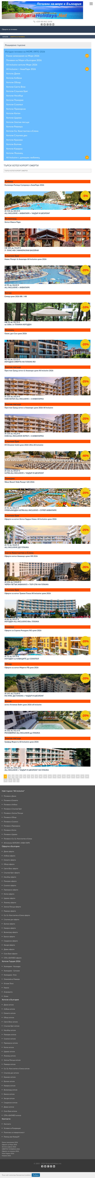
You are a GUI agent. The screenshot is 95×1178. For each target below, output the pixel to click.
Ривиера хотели (9, 1064)
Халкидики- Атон (10, 975)
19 (82, 776)
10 (40, 776)
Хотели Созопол (14, 104)
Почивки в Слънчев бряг (13, 809)
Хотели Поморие (15, 100)
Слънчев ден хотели (11, 1073)
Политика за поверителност (14, 1132)
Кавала (6, 988)
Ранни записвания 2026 (10, 1142)
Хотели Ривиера (14, 126)
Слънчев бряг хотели (11, 1026)
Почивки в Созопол (11, 822)
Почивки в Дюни (10, 796)
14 (59, 776)
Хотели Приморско (16, 108)
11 (45, 776)
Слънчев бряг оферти (12, 873)
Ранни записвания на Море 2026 (47, 56)
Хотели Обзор (13, 82)
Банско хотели (9, 1094)
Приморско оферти (11, 890)
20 (87, 776)
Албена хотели (9, 1009)
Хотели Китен (13, 113)
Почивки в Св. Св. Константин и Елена (18, 839)
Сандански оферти (11, 941)
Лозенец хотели (10, 1056)
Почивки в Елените (11, 800)
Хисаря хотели (9, 1098)
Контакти (7, 1124)
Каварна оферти (10, 928)
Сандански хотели (10, 1103)
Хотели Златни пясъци (17, 122)
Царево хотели (9, 1051)
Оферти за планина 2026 (10, 1151)
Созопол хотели (10, 1039)
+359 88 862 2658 (43, 21)
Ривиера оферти (10, 911)
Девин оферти (9, 949)
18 (78, 776)
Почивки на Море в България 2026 (24, 60)
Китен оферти (9, 894)
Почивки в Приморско (12, 826)
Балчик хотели (9, 1081)
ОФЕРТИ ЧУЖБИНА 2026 (11, 1149)
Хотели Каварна (14, 148)
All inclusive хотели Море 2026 (21, 64)
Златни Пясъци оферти (12, 907)
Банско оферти (9, 937)
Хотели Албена (14, 78)
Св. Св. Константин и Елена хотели (16, 1069)
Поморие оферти (10, 881)
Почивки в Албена (10, 805)
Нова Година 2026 (8, 1153)
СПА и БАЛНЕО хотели (12, 1115)
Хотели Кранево (14, 139)
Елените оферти (10, 860)
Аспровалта (8, 992)
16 (68, 776)
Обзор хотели (9, 1017)
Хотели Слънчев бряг (17, 91)
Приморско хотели (11, 1043)
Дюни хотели (9, 1005)
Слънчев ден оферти (11, 919)
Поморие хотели (10, 1035)
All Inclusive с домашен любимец (47, 157)
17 (73, 776)
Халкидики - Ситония (12, 971)
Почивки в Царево (10, 834)
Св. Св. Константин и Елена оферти (17, 915)
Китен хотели (9, 1047)
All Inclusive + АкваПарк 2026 (47, 69)
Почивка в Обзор (10, 817)
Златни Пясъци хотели (12, 1060)
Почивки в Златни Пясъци (13, 813)
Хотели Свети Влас (16, 86)
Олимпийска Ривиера (12, 979)
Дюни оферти (9, 851)
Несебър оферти (10, 877)
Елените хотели (10, 1013)
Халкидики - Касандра (12, 966)
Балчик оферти (9, 924)
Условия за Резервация (12, 1128)
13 (54, 776)
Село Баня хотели (10, 1111)
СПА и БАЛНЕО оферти (12, 958)
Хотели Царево (14, 117)
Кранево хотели (10, 1077)
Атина (6, 996)
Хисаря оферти (9, 945)
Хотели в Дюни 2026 (9, 1147)
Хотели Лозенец (14, 153)
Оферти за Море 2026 (9, 1144)
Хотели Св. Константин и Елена (22, 131)
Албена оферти (9, 856)
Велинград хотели (10, 1090)
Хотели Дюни (13, 73)
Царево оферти (9, 898)
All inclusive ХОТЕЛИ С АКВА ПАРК (17, 843)
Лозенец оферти (10, 903)
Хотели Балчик (13, 144)
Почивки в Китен (10, 830)
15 (64, 776)
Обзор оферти (9, 864)
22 (10, 780)
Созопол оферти (10, 885)
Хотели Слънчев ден (16, 135)
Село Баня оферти (10, 954)
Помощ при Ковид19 (11, 1137)
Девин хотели (9, 1107)
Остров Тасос (9, 983)
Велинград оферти (11, 932)
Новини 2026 (6, 1156)
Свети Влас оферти (11, 868)
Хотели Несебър (14, 95)
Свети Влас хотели (11, 1022)
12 (50, 776)
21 (5, 780)
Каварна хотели (9, 1086)
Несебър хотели (10, 1030)
